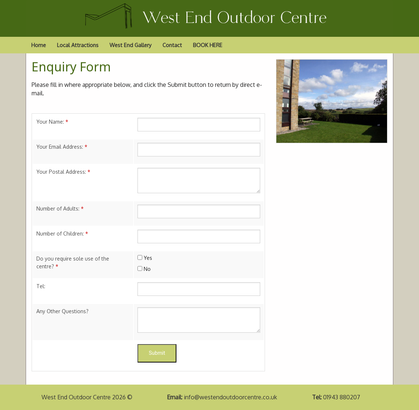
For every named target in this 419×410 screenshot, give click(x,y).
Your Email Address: (61, 147)
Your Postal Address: (63, 172)
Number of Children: (62, 233)
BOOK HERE (207, 45)
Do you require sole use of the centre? (72, 262)
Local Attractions (78, 45)
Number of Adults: (60, 208)
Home (38, 45)
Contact (172, 45)
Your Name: (52, 122)
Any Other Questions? (62, 311)
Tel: (40, 286)
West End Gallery (130, 45)
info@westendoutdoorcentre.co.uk (230, 397)
